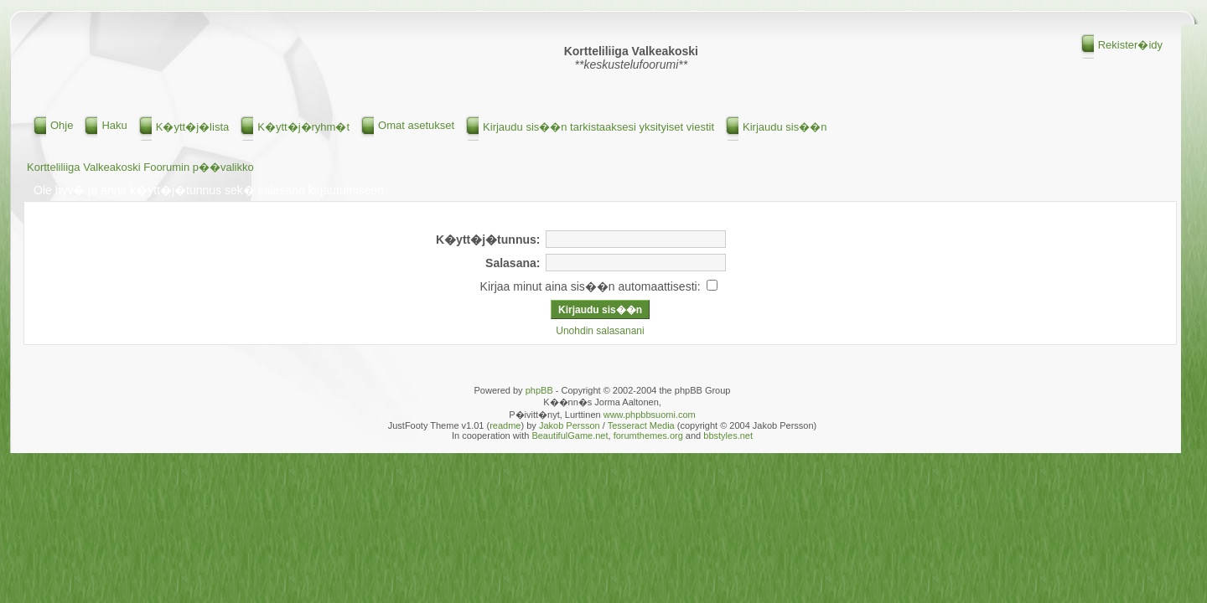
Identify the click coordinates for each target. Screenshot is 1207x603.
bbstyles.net (728, 435)
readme (505, 425)
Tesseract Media (641, 425)
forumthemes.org (648, 435)
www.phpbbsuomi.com (650, 415)
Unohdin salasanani (600, 331)
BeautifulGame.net (569, 435)
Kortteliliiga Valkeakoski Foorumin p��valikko (140, 167)
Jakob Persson (569, 425)
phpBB (539, 390)
